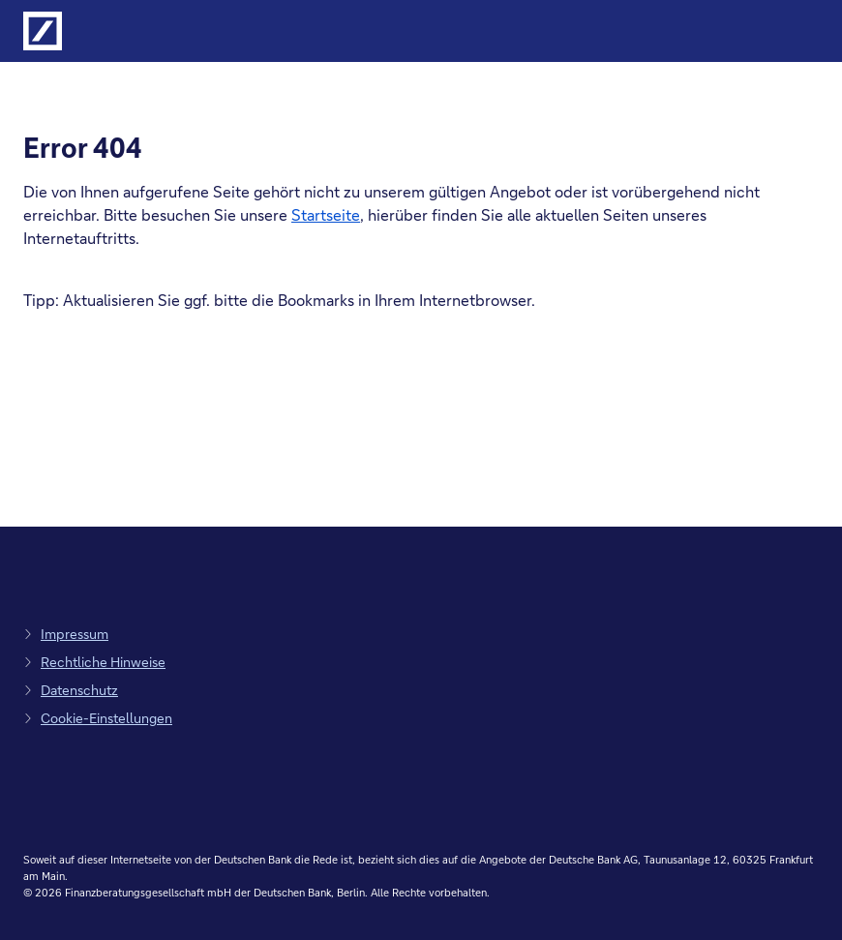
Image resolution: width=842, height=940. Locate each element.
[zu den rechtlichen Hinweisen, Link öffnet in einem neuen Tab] (94, 662)
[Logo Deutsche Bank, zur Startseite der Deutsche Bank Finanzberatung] (42, 31)
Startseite (325, 214)
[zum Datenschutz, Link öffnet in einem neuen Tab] (70, 690)
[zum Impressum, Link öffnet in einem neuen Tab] (65, 633)
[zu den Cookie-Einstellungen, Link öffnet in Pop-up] (97, 718)
